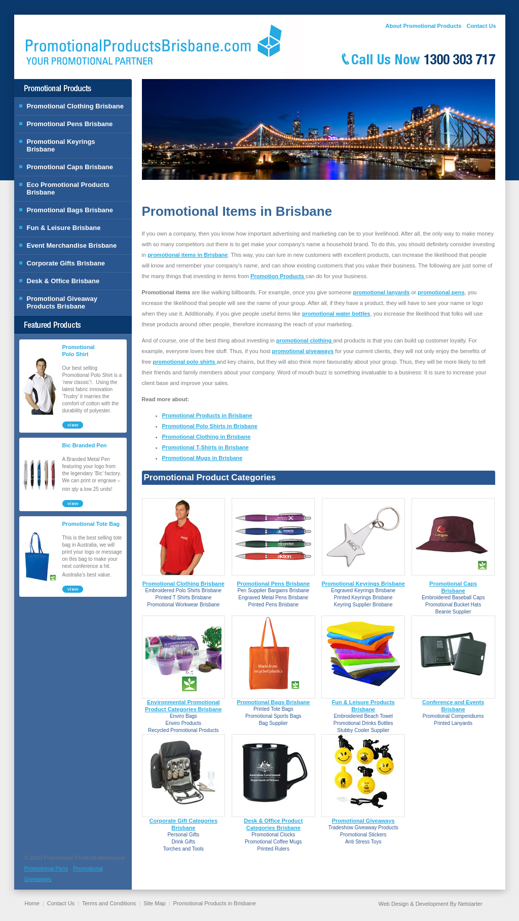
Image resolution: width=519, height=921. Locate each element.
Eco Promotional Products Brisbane (68, 188)
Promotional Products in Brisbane (207, 415)
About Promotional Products (424, 26)
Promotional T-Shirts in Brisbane (205, 447)
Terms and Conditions (109, 903)
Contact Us (481, 26)
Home (32, 903)
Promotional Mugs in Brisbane (202, 458)
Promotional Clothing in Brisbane (206, 437)
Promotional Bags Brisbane (70, 210)
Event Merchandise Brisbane (72, 245)
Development (432, 904)
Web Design (394, 904)
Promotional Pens (46, 868)
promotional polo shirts (185, 362)
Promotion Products (278, 276)
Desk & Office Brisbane (63, 281)
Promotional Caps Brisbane (70, 167)
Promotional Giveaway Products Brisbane (62, 302)
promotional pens (441, 292)
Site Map (154, 903)
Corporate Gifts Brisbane (66, 263)
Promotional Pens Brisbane (70, 124)
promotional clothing (304, 340)
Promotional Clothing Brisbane (75, 106)
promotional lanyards (381, 292)
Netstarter (470, 904)
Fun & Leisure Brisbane (64, 228)
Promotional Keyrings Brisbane (61, 145)
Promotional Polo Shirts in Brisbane (209, 426)
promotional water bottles (336, 314)
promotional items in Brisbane (187, 255)
